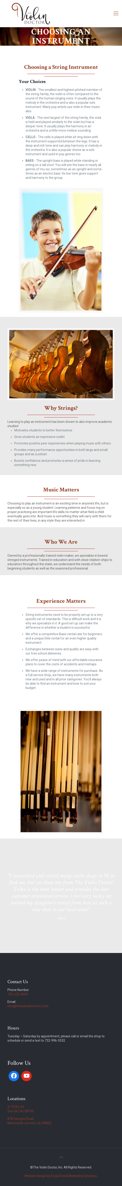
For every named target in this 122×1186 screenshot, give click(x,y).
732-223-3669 (17, 994)
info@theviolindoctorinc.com (27, 1006)
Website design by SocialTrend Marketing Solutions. (61, 1176)
